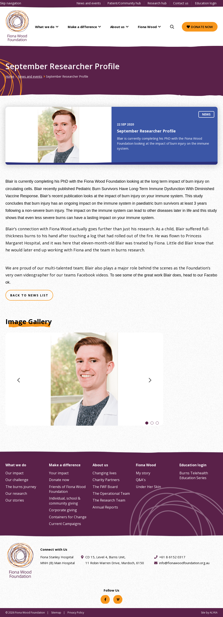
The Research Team (109, 500)
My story (143, 473)
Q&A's (141, 479)
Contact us (180, 3)
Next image (150, 381)
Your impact (59, 473)
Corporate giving (63, 510)
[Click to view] (84, 380)
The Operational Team (111, 493)
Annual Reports (105, 507)
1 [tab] (146, 423)
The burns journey (20, 486)
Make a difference (89, 27)
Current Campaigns (65, 523)
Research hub (157, 3)
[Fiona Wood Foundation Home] (17, 25)
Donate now (200, 27)
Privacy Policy (76, 612)
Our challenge (16, 479)
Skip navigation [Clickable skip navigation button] (10, 3)
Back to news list (29, 295)
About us (121, 27)
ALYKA (214, 612)
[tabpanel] (84, 380)
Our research (16, 493)
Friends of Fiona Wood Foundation (67, 489)
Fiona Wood (148, 27)
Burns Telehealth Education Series (193, 475)
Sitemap (56, 612)
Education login (205, 3)
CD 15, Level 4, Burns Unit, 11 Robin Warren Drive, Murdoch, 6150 (114, 559)
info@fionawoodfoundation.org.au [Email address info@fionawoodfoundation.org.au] (184, 563)
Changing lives (105, 473)
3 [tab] (157, 423)
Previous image (18, 381)
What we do (54, 27)
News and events (88, 3)
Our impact (14, 473)
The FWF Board (105, 486)
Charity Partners (106, 479)
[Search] (172, 26)
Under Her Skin (148, 486)
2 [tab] (152, 423)
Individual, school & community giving (64, 500)
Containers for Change (67, 517)
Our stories (14, 500)
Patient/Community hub (124, 3)
